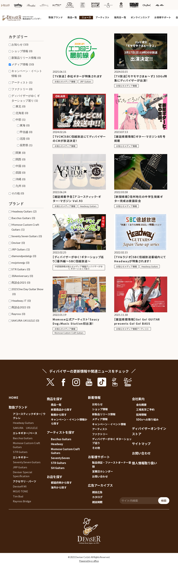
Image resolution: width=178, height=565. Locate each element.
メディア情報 (22, 64)
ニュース (86, 17)
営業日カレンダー (102, 471)
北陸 (25, 138)
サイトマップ (141, 443)
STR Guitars (20, 269)
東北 (20, 106)
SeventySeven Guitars (27, 462)
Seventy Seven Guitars (26, 236)
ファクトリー (21, 89)
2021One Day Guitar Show (27, 291)
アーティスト (103, 17)
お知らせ (19, 44)
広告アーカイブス (100, 485)
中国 (20, 165)
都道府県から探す (61, 482)
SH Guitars (57, 468)
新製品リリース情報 (26, 57)
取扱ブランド (55, 17)
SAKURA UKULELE (25, 320)
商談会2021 (20, 282)
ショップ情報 (21, 51)
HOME (13, 397)
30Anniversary (22, 275)
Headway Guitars (24, 211)
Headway (57, 444)
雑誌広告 (97, 492)
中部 (20, 119)
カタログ (97, 497)
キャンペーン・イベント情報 (26, 73)
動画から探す (59, 414)
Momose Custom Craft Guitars (25, 227)
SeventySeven (60, 458)
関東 (20, 152)
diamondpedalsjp (23, 256)
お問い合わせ (100, 476)
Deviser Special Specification (22, 474)
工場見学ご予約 (145, 409)
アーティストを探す (61, 432)
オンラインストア (140, 17)
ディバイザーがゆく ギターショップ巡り (25, 98)
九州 (20, 185)
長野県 (26, 145)
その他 (17, 193)
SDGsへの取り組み (147, 419)
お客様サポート (162, 17)
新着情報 (94, 397)
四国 (20, 172)
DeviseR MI (20, 486)
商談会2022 (20, 307)
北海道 (22, 112)
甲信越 (26, 131)
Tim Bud (18, 496)
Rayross (18, 313)
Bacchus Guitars (23, 218)
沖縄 (20, 179)
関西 (20, 159)
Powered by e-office (89, 561)
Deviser (18, 242)
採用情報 (141, 414)
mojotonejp (20, 262)
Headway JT (21, 300)
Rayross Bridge (22, 501)
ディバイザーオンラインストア (149, 431)
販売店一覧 (120, 17)
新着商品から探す (61, 409)
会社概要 (141, 404)
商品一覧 (72, 17)
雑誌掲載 (97, 502)
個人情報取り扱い (144, 463)
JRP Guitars (20, 249)
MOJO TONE (20, 491)
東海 (25, 125)
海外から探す (59, 487)
